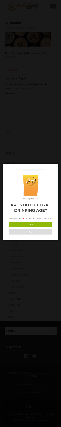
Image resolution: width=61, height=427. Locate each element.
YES (30, 224)
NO (30, 232)
